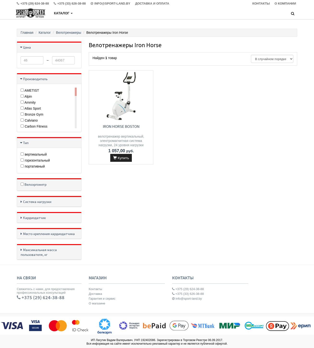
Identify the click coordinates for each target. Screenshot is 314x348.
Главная (27, 32)
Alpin (26, 96)
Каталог (63, 13)
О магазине (97, 303)
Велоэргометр (34, 184)
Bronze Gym (32, 114)
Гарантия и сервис (102, 298)
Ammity (28, 102)
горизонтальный (35, 160)
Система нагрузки (37, 201)
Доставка (95, 294)
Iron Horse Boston (121, 126)
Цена (27, 47)
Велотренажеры (68, 32)
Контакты (95, 289)
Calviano (29, 120)
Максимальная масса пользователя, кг (39, 252)
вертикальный (34, 154)
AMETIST (30, 90)
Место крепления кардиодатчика (49, 233)
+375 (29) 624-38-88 (188, 289)
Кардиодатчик (34, 217)
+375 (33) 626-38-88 (188, 294)
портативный (33, 166)
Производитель (35, 79)
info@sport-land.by (187, 298)
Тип (26, 142)
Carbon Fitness (34, 126)
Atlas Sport (31, 108)
